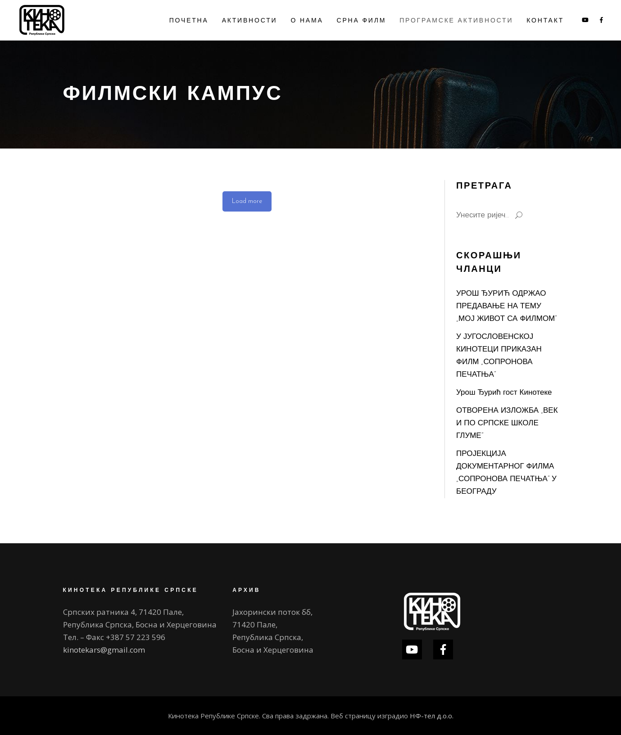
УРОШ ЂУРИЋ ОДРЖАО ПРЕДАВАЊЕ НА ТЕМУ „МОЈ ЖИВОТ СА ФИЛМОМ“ (506, 306)
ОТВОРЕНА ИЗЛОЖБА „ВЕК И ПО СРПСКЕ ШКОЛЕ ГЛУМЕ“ (507, 423)
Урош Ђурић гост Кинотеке (504, 393)
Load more (247, 201)
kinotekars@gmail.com (104, 650)
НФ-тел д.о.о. (431, 715)
